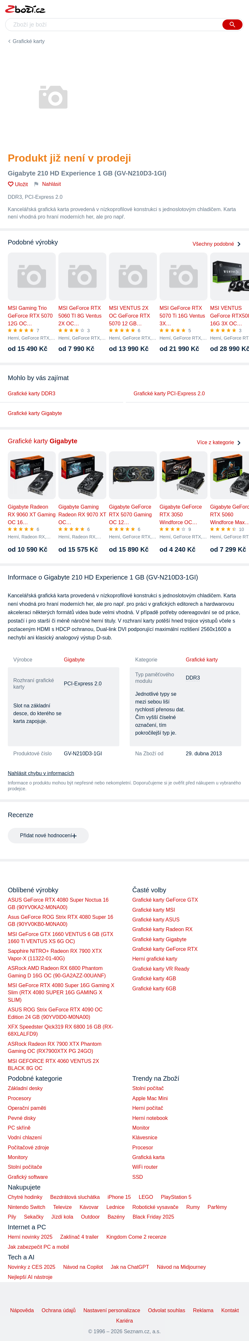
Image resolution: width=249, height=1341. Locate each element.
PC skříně (19, 1128)
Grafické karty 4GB (154, 978)
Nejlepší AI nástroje (30, 1277)
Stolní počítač (148, 1088)
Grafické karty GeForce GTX (165, 900)
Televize (62, 1207)
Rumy (193, 1207)
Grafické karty (29, 41)
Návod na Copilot (83, 1267)
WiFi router (145, 1167)
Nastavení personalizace (111, 1310)
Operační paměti (27, 1108)
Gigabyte (74, 659)
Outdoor (90, 1217)
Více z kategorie (219, 442)
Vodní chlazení (25, 1137)
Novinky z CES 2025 (31, 1267)
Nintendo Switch (26, 1207)
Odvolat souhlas (166, 1310)
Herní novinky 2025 (30, 1237)
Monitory (18, 1157)
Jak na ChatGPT (130, 1267)
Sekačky (33, 1217)
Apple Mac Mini (150, 1098)
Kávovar (89, 1207)
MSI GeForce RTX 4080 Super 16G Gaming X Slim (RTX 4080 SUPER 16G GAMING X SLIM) (61, 993)
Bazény (116, 1217)
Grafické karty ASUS (156, 919)
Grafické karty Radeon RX (162, 929)
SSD (137, 1177)
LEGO (146, 1197)
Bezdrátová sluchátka (75, 1197)
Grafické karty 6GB (154, 988)
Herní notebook (150, 1118)
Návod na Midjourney (181, 1267)
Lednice (115, 1207)
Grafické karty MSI (153, 910)
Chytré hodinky (25, 1197)
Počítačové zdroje (28, 1147)
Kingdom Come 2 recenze (136, 1237)
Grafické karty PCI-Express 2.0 (169, 393)
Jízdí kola (62, 1217)
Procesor (142, 1147)
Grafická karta (148, 1157)
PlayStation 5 (176, 1197)
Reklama (203, 1310)
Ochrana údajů (59, 1310)
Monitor (140, 1128)
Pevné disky (22, 1118)
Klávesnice (144, 1137)
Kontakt (230, 1310)
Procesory (19, 1098)
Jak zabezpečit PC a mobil (38, 1247)
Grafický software (28, 1177)
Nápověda (22, 1310)
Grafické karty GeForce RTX (165, 949)
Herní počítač (147, 1108)
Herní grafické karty (154, 959)
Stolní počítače (25, 1167)
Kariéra (124, 1321)
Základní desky (25, 1088)
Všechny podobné (217, 244)
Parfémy (217, 1207)
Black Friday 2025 (153, 1217)
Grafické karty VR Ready (160, 969)
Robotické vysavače (155, 1207)
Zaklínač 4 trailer (79, 1237)
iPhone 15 (119, 1197)
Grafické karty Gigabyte (35, 413)
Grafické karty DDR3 (31, 393)
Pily (12, 1217)
